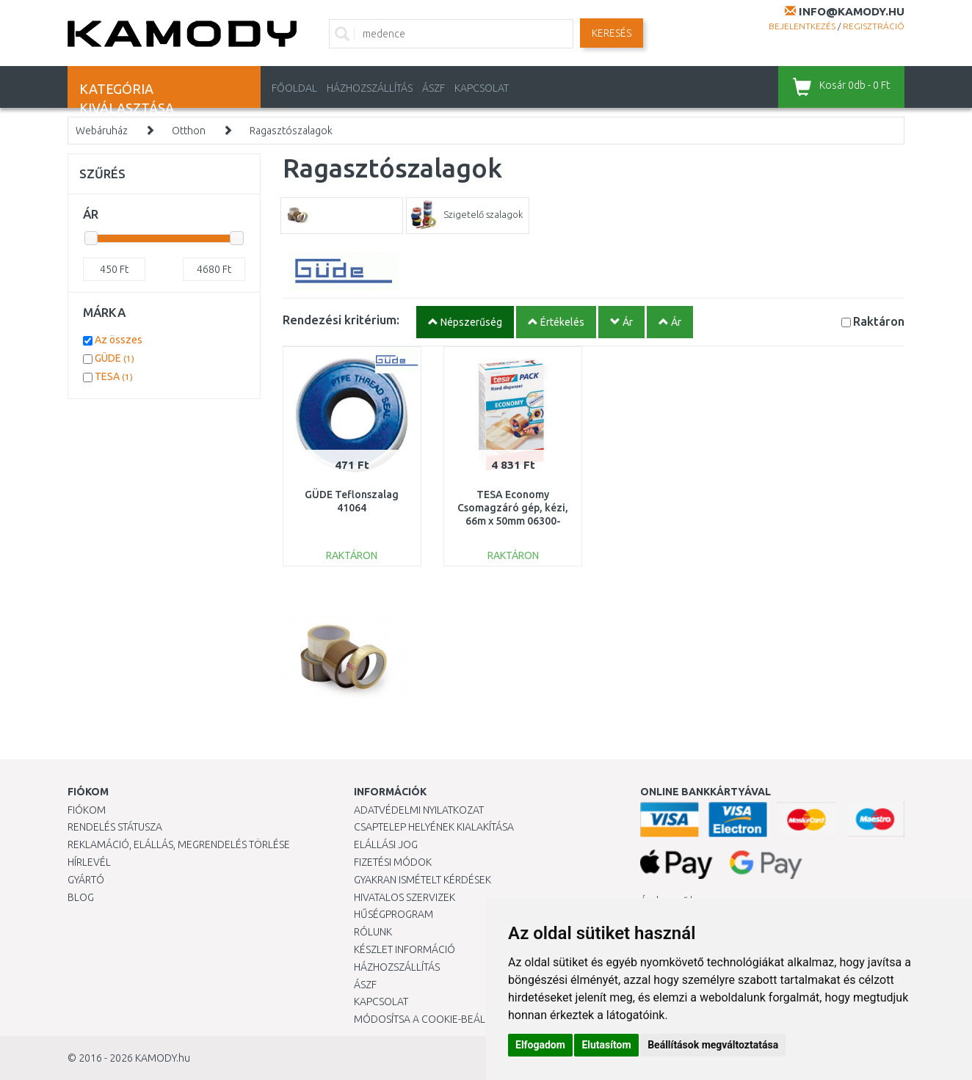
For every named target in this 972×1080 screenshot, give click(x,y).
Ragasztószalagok (291, 130)
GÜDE (114, 358)
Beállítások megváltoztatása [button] (713, 1045)
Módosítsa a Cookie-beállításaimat (445, 1019)
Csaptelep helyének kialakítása (434, 827)
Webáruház (102, 130)
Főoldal (294, 88)
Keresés (611, 33)
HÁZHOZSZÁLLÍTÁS (370, 88)
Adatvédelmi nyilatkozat (419, 810)
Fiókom (87, 810)
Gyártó (86, 880)
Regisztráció (873, 26)
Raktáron (878, 321)
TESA (114, 376)
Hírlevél (89, 862)
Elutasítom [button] (606, 1045)
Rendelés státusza (115, 827)
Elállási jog (386, 844)
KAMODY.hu (162, 1058)
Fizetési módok (393, 862)
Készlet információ (404, 949)
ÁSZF (433, 88)
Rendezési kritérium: (341, 319)
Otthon (189, 130)
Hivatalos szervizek (404, 897)
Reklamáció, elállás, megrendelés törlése (179, 844)
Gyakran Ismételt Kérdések (422, 880)
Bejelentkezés (802, 26)
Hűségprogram (393, 914)
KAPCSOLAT (481, 88)
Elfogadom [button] (540, 1045)
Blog (81, 897)
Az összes (118, 340)
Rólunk (373, 932)
